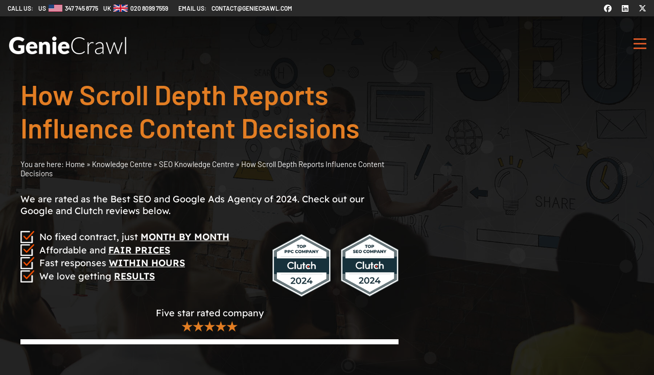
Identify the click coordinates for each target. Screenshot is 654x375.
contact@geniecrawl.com (252, 8)
